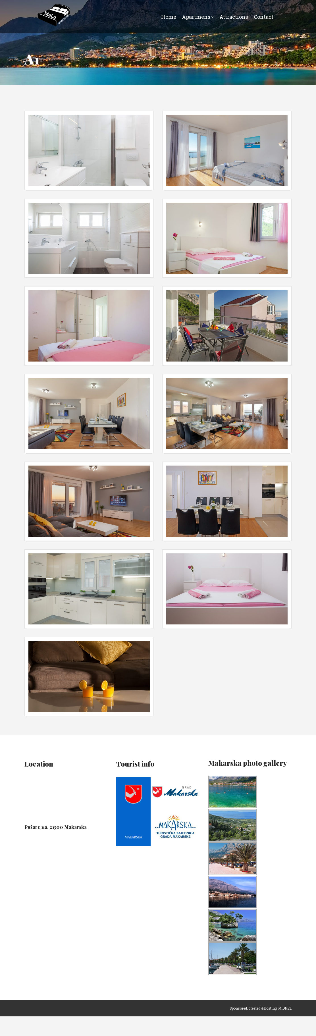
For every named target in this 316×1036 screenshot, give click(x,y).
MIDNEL (285, 1027)
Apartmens (196, 16)
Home (168, 16)
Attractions (233, 16)
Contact (263, 16)
